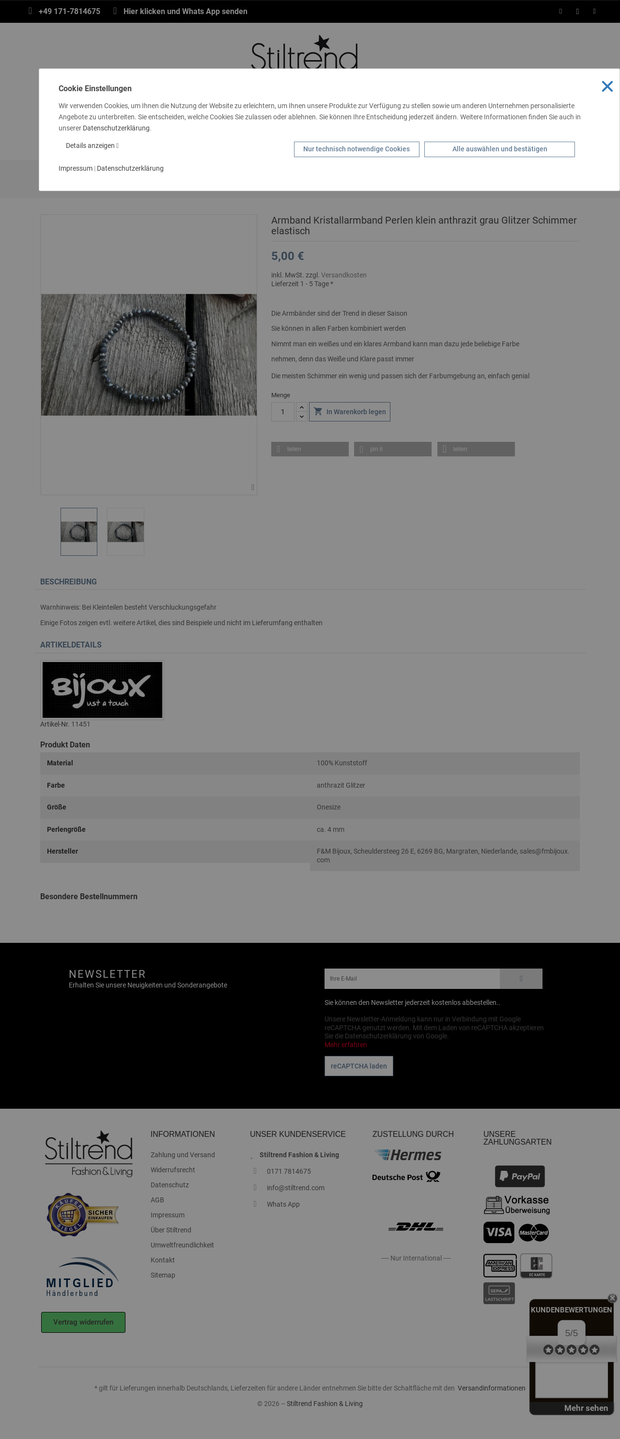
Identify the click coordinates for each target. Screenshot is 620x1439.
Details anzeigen (92, 145)
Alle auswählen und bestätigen (499, 149)
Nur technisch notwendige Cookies (356, 149)
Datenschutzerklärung (116, 128)
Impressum (76, 168)
